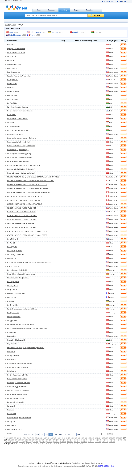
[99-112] (43, 438)
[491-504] (115, 440)
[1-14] (6, 438)
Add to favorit (76, 463)
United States (35, 32)
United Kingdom (15, 35)
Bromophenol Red (13, 355)
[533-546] (14, 442)
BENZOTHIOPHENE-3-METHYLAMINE (20, 223)
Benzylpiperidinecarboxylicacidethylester (20, 324)
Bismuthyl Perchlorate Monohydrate (19, 76)
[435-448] (87, 440)
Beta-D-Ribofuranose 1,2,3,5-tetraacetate (21, 146)
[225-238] (105, 438)
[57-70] (26, 438)
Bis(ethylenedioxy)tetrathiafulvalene (19, 418)
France (32, 35)
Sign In (125, 1)
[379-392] (59, 440)
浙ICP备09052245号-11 (106, 466)
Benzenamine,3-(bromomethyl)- (17, 150)
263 (33, 434)
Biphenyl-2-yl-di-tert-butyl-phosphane (19, 363)
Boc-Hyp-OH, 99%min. (14, 251)
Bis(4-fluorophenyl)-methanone (17, 107)
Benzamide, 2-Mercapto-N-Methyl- (18, 383)
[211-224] (98, 438)
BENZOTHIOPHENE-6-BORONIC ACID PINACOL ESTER (27, 235)
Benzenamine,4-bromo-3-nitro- (17, 119)
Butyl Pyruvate (12, 344)
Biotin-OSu (10, 301)
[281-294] (11, 440)
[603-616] (49, 442)
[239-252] (112, 438)
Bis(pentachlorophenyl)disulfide (17, 367)
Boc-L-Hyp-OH (12, 247)
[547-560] (21, 442)
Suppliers (89, 10)
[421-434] (80, 440)
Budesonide (11, 88)
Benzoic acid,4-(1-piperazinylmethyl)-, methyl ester (24, 165)
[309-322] (25, 440)
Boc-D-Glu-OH (12, 95)
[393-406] (66, 440)
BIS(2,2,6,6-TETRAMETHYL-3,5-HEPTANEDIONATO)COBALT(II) (29, 262)
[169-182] (77, 438)
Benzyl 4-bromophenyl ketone (17, 379)
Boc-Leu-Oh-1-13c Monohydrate (18, 390)
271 (69, 434)
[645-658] (70, 442)
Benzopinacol (11, 56)
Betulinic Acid (11, 60)
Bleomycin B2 (11, 332)
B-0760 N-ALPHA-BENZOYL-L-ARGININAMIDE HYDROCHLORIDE (30, 181)
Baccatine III (11, 352)
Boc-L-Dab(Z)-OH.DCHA (15, 255)
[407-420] (73, 440)
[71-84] (32, 438)
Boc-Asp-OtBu (12, 103)
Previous (27, 434)
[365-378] (52, 440)
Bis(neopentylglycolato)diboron (17, 387)
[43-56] (21, 438)
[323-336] (31, 440)
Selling (64, 10)
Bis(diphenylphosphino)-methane (18, 278)
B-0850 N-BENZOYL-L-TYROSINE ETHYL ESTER (24, 196)
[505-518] (122, 440)
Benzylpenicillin (12, 321)
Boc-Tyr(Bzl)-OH (12, 286)
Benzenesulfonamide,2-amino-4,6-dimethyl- (22, 138)
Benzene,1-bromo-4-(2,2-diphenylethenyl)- (21, 173)
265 (42, 434)
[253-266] (119, 438)
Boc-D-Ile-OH (11, 425)
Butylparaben (11, 336)
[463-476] (101, 440)
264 (37, 434)
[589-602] (42, 442)
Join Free (118, 1)
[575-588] (35, 442)
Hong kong (76, 32)
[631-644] (63, 442)
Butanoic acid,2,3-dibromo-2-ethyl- (18, 142)
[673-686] (84, 442)
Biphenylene (11, 45)
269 (60, 434)
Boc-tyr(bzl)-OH (12, 289)
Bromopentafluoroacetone (15, 398)
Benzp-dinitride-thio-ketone (16, 53)
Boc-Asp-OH (11, 243)
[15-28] (11, 438)
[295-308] (18, 440)
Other (81, 444)
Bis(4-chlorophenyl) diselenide (17, 270)
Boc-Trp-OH (11, 421)
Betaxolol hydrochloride (15, 134)
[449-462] (94, 440)
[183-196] (84, 438)
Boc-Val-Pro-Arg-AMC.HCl (16, 293)
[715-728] (105, 442)
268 (55, 434)
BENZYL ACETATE (13, 266)
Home (39, 10)
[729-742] (112, 442)
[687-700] (91, 442)
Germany (55, 32)
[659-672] (77, 442)
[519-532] (7, 442)
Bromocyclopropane (13, 317)
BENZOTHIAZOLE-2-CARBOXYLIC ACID (21, 212)
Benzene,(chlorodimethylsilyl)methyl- (19, 154)
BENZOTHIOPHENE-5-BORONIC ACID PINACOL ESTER (27, 231)
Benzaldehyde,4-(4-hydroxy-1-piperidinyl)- (21, 169)
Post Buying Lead (108, 1)
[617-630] (56, 442)
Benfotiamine (11, 371)
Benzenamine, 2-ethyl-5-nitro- (17, 394)
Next (78, 434)
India (95, 32)
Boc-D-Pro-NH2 (12, 305)
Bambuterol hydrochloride (15, 402)
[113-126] (49, 438)
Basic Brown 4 (12, 68)
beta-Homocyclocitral (14, 64)
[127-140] (56, 438)
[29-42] (16, 438)
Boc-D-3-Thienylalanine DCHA (17, 375)
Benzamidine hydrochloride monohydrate (21, 274)
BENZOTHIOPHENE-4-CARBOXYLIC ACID (22, 227)
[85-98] (37, 438)
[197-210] (91, 438)
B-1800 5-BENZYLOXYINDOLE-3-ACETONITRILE (24, 200)
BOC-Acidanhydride (13, 126)
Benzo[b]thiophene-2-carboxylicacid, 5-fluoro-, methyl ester (27, 328)
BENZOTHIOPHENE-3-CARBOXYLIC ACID (22, 220)
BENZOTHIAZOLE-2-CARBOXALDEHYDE (21, 208)
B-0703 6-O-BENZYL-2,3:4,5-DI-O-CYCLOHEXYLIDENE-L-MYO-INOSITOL (33, 177)
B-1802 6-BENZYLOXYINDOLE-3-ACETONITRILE (24, 204)
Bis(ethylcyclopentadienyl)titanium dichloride (22, 309)
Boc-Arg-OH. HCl (13, 313)
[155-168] (70, 438)
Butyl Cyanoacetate (13, 72)
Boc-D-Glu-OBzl (12, 99)
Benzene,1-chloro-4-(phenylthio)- (18, 161)
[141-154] (63, 438)
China (11, 32)
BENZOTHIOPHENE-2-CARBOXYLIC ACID (22, 216)
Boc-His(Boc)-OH (13, 282)
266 (46, 434)
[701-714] (98, 442)
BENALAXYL (11, 115)
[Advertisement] (51, 451)
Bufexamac (10, 122)
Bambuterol (11, 406)
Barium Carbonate (13, 91)
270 (65, 434)
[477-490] (108, 440)
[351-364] (45, 440)
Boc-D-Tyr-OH (11, 297)
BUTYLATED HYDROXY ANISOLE (19, 130)
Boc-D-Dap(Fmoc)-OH (14, 429)
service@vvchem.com (96, 463)
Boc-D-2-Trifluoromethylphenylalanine (20, 111)
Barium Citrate (12, 84)
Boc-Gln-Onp (11, 258)
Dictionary (31, 463)
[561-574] (28, 442)
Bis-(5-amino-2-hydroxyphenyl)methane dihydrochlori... (25, 348)
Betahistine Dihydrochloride (16, 340)
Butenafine (10, 410)
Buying (76, 10)
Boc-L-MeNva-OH (13, 239)
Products (51, 10)
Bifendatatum (11, 359)
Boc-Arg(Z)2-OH (12, 80)
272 (74, 434)
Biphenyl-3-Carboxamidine (16, 49)
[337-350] (38, 440)
